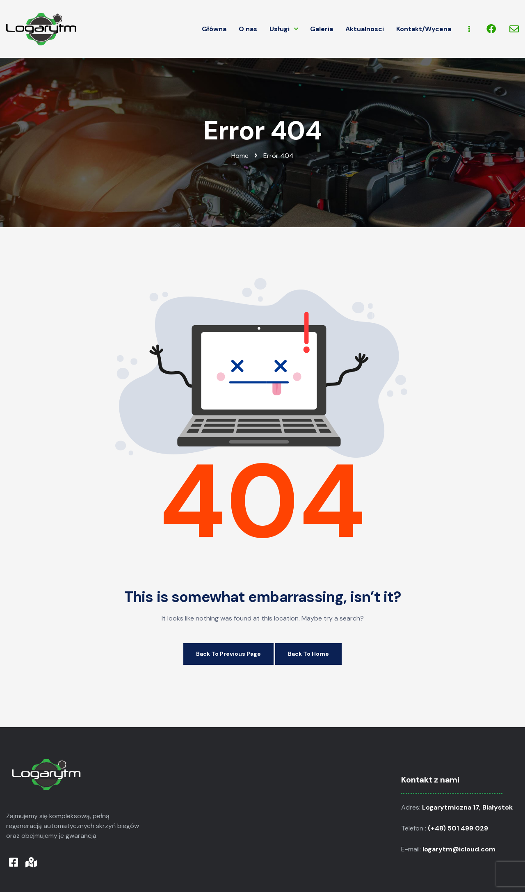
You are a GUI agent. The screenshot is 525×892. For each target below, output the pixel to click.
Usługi (283, 29)
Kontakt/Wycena (423, 29)
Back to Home (308, 653)
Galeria (321, 29)
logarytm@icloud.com (459, 849)
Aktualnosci (364, 29)
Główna (214, 29)
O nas (248, 29)
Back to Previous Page (228, 653)
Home (240, 155)
